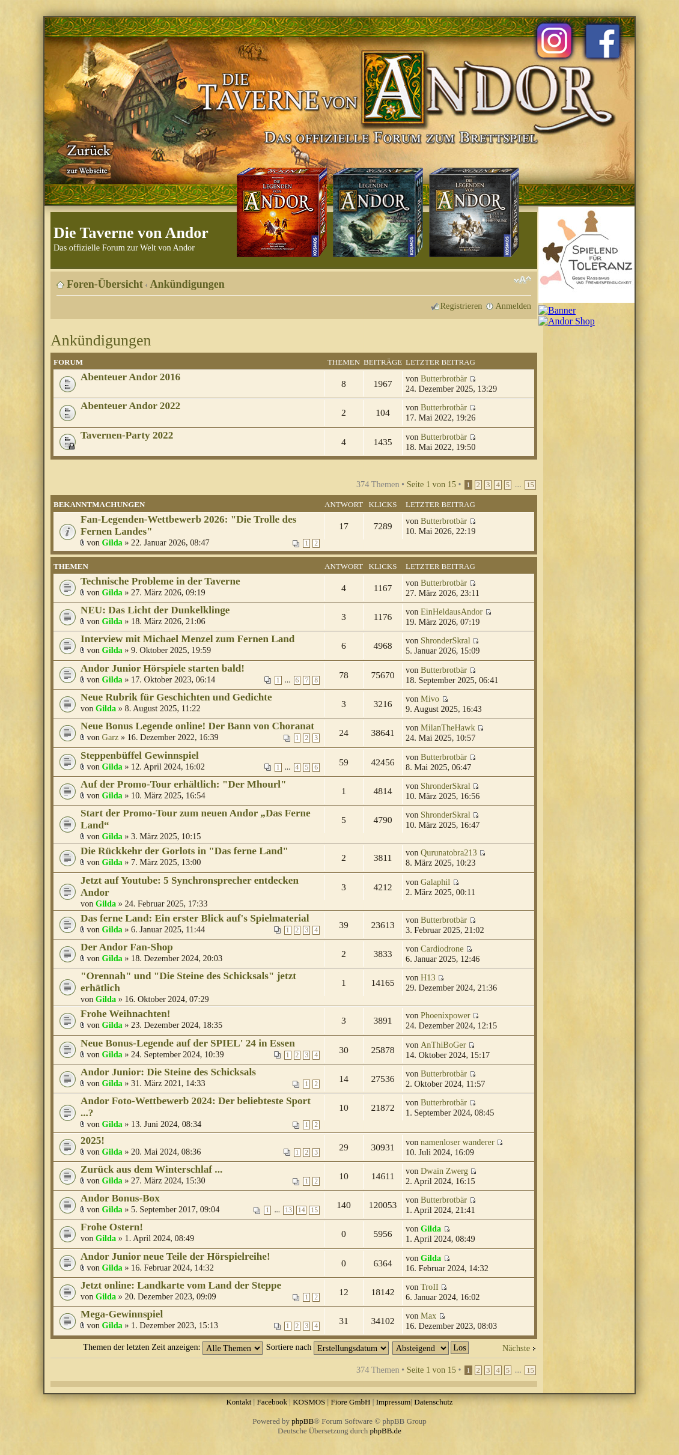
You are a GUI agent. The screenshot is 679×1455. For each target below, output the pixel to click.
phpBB (302, 1421)
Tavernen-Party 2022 (127, 435)
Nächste (516, 1348)
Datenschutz (433, 1401)
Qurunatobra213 (449, 852)
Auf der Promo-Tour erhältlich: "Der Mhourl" (184, 784)
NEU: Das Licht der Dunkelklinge (155, 610)
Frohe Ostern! (112, 1227)
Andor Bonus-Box (120, 1198)
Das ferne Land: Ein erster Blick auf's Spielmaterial (195, 918)
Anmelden (513, 306)
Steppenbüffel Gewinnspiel (140, 755)
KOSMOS (309, 1401)
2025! (93, 1140)
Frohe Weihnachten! (126, 1013)
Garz (110, 737)
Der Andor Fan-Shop (127, 947)
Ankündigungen (187, 284)
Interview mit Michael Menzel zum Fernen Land (187, 639)
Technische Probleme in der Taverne (160, 581)
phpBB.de (385, 1430)
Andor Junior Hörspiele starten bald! (163, 668)
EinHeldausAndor (452, 611)
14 (301, 1210)
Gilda (112, 542)
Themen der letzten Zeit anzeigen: (173, 1347)
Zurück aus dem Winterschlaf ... (151, 1169)
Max (428, 1315)
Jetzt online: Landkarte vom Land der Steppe (181, 1285)
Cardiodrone (442, 948)
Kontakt (238, 1401)
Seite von (431, 484)
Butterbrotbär (444, 378)
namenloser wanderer (458, 1142)
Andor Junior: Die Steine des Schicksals (168, 1072)
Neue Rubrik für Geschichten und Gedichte (176, 697)
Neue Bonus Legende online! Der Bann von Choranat (197, 726)
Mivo (430, 698)
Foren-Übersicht (105, 284)
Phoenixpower (445, 1015)
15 (530, 485)
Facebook (272, 1401)
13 (288, 1210)
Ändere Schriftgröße (522, 280)
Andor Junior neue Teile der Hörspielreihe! (175, 1256)
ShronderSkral (445, 640)
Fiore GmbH (350, 1401)
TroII (430, 1287)
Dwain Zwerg (444, 1171)
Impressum (393, 1401)
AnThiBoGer (443, 1044)
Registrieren (461, 306)
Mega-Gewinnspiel (122, 1314)
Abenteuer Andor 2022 (130, 406)
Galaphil (435, 882)
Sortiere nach (327, 1347)
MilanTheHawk (448, 727)
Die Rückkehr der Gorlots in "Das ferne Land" (184, 851)
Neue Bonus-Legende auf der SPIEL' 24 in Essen (188, 1043)
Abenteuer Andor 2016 (130, 377)
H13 (428, 977)
